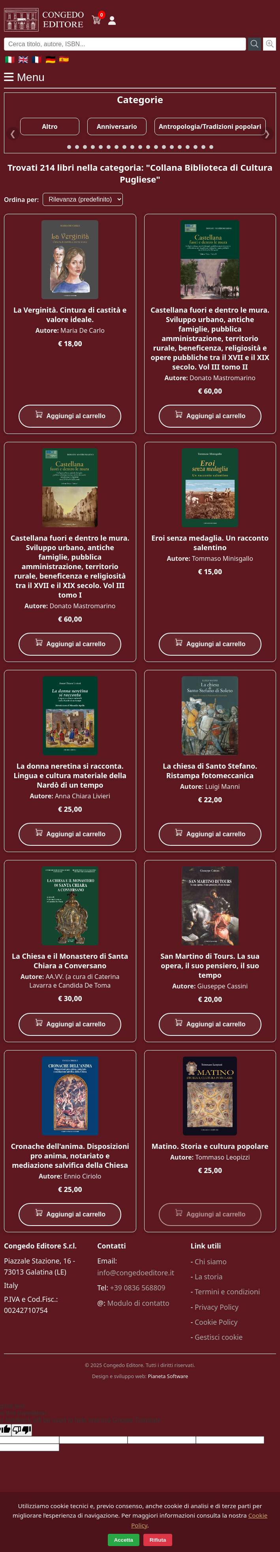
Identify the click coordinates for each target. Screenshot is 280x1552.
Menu (24, 77)
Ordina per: (21, 199)
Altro (50, 126)
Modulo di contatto (138, 1303)
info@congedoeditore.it (135, 1272)
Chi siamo (211, 1261)
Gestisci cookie (219, 1337)
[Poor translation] (21, 1430)
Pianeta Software (168, 1376)
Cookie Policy (216, 1322)
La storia (209, 1276)
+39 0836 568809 (137, 1287)
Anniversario (117, 126)
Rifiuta (158, 1540)
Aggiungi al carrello (70, 414)
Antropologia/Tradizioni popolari (210, 126)
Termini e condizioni (227, 1291)
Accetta (123, 1540)
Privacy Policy (217, 1307)
